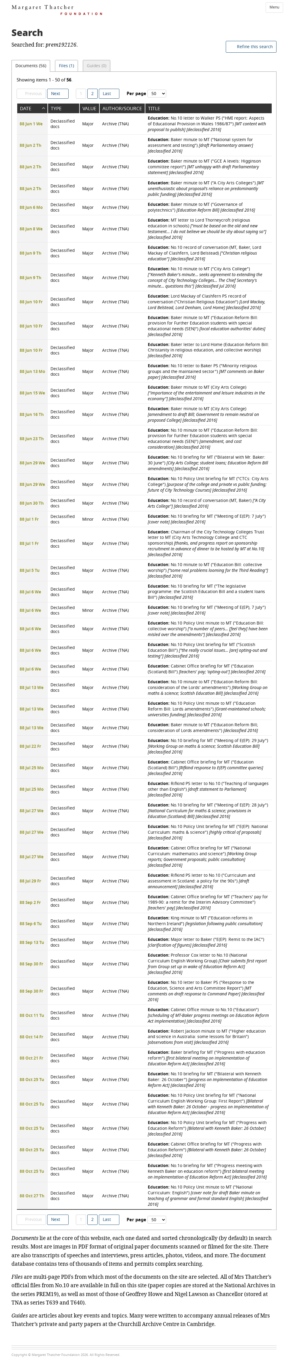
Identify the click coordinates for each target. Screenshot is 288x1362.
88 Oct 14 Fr (31, 1037)
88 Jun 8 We (31, 229)
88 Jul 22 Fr (30, 747)
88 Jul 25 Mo (32, 768)
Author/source (122, 108)
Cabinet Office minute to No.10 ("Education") (208, 1015)
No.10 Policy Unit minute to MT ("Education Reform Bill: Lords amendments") (207, 708)
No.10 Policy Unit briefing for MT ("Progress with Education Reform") (207, 1128)
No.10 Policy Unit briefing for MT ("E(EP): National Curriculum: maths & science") (208, 832)
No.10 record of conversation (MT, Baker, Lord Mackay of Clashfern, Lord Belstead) (204, 253)
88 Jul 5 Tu (30, 571)
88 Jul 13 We (32, 688)
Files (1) (68, 67)
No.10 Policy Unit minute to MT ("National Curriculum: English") (208, 1195)
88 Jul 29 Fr (30, 881)
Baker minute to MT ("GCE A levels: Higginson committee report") (204, 166)
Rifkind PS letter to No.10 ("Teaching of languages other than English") (208, 789)
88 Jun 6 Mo (31, 208)
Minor (88, 519)
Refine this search (255, 47)
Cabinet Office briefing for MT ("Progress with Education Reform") (207, 1149)
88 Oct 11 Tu (32, 1016)
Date (25, 108)
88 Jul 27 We (32, 811)
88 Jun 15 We (32, 393)
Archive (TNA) (115, 124)
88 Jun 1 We (31, 124)
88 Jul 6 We (30, 592)
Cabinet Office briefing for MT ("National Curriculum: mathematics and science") (202, 856)
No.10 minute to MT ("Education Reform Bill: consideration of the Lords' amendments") (207, 687)
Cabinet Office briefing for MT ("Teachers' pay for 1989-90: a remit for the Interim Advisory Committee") (208, 902)
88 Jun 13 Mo (32, 372)
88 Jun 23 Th (32, 439)
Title (154, 108)
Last (107, 94)
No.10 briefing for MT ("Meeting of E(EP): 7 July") (207, 519)
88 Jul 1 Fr (29, 519)
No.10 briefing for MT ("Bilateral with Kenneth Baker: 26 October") (207, 1079)
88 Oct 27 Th (32, 1196)
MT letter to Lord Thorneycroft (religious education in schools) (207, 228)
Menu (274, 7)
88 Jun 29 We (32, 463)
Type (56, 108)
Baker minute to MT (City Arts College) (206, 392)
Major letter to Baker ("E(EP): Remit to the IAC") (206, 942)
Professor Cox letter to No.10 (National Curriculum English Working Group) (207, 963)
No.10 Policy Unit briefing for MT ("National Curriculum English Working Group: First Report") (208, 1103)
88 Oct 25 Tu (32, 1080)
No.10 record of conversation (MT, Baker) (207, 503)
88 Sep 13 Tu (32, 943)
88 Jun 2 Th (30, 146)
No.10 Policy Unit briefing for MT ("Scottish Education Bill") (207, 650)
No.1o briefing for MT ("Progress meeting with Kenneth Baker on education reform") (207, 1171)
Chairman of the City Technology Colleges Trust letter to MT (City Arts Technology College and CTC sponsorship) (206, 543)
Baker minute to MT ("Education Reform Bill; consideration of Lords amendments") (203, 728)
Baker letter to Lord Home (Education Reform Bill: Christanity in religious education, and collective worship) (208, 349)
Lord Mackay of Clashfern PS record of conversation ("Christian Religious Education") (206, 301)
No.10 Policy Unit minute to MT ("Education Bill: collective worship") (208, 628)
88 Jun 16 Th (32, 415)
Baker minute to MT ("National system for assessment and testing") (200, 145)
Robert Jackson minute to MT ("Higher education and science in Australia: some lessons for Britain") (207, 1036)
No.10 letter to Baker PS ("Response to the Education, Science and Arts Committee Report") (206, 990)
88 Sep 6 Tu (31, 924)
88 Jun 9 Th (30, 253)
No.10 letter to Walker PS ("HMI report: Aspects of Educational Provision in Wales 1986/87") (207, 123)
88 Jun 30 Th (32, 503)
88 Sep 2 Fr (30, 903)
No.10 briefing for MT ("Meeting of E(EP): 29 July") (208, 746)
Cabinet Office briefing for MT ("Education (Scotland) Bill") (207, 669)
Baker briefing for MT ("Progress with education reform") (206, 1058)
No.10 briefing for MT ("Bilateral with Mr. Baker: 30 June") (208, 462)
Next (55, 94)
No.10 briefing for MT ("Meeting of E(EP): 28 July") (208, 810)
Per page (136, 93)
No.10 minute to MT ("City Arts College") (205, 277)
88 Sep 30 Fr (31, 964)
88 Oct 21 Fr (31, 1058)
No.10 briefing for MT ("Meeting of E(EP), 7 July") (207, 610)
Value (89, 108)
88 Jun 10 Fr (31, 302)
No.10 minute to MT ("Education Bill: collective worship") (208, 570)
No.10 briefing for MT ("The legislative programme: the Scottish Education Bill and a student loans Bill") (206, 592)
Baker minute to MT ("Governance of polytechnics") (201, 207)
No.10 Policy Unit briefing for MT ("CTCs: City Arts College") (208, 484)
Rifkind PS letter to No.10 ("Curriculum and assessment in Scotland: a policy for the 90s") (201, 880)
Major (88, 124)
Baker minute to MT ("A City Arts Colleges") (206, 188)
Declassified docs (62, 124)
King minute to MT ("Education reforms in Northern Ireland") (205, 923)
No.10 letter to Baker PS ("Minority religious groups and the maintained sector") (206, 371)
